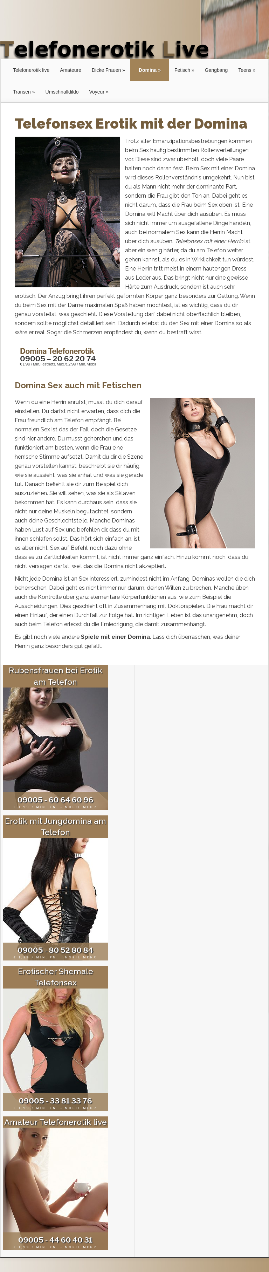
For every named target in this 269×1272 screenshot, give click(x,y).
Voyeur (96, 92)
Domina (148, 70)
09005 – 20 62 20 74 (58, 358)
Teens (244, 70)
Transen (22, 92)
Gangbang (216, 70)
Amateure (70, 70)
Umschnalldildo (62, 92)
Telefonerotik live (31, 70)
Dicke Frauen (106, 70)
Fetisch (182, 70)
